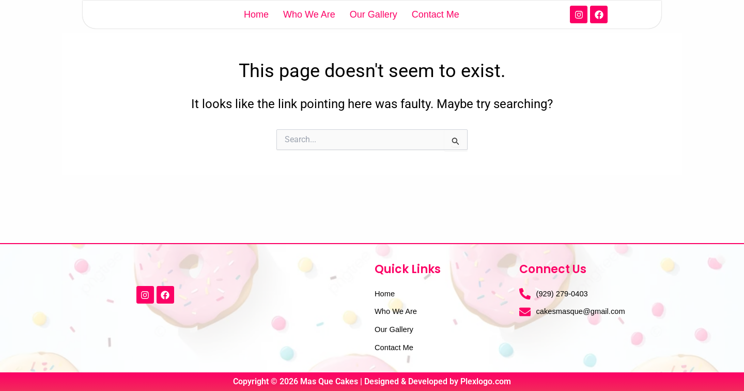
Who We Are (309, 28)
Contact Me (435, 28)
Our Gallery (373, 28)
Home (256, 28)
